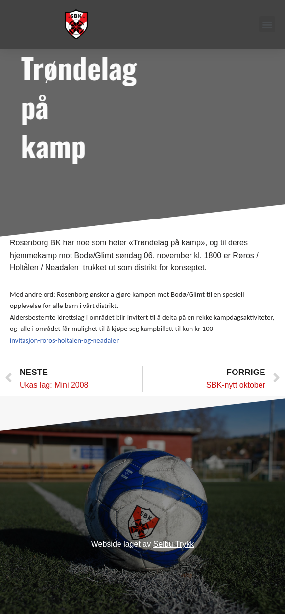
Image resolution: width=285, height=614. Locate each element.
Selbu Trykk (173, 544)
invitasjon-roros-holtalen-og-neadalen (65, 340)
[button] (267, 24)
